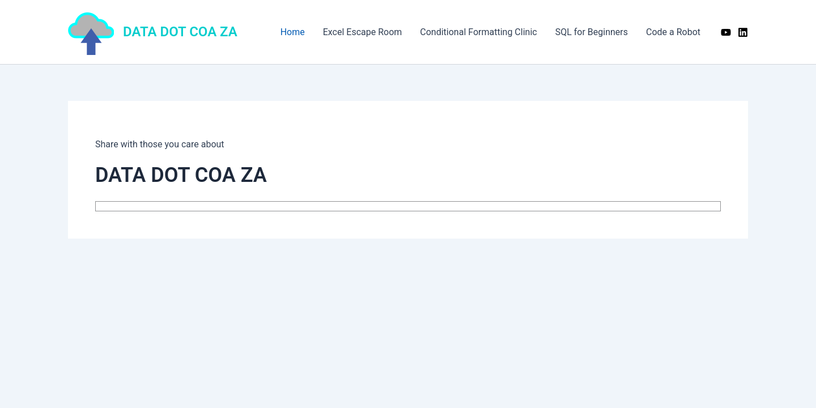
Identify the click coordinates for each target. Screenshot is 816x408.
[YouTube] (726, 32)
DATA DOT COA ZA (180, 32)
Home (292, 32)
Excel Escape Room (362, 32)
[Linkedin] (743, 32)
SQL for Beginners (591, 32)
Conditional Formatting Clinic (478, 32)
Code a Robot (673, 32)
